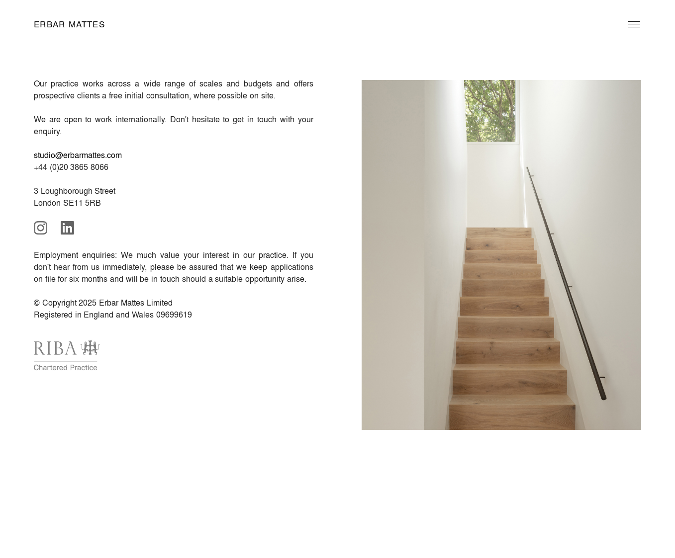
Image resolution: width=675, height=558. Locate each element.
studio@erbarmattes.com (78, 154)
